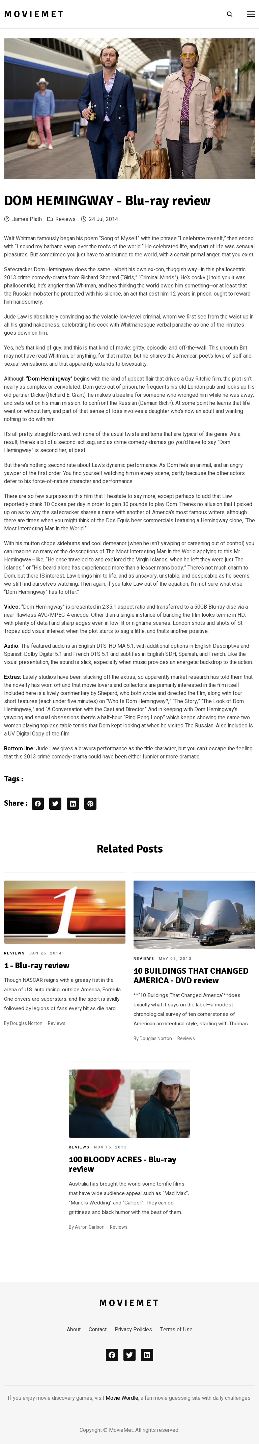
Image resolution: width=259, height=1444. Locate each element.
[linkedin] (147, 1355)
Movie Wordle (122, 1398)
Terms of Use (176, 1330)
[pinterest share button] (90, 804)
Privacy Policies (133, 1330)
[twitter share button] (55, 804)
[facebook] (112, 1355)
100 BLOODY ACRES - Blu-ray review (122, 1164)
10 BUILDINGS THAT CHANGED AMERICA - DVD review (191, 976)
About (74, 1330)
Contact (98, 1330)
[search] (233, 14)
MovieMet (34, 14)
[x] (129, 1355)
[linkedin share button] (73, 804)
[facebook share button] (38, 804)
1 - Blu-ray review (36, 966)
